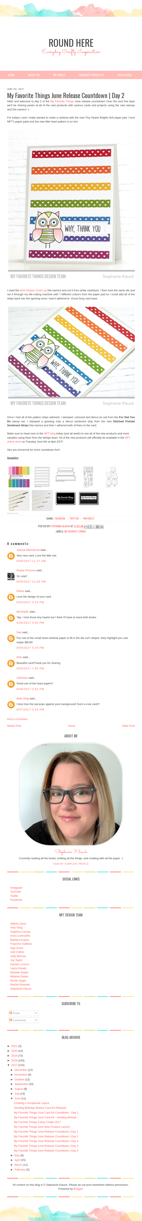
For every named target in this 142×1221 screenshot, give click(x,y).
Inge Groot (16, 948)
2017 (14, 1065)
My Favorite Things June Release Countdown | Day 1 (46, 1131)
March (18, 1164)
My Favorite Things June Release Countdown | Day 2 (46, 1136)
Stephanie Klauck (71, 853)
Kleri (19, 657)
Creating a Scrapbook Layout (31, 1103)
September (21, 1084)
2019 (14, 1055)
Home (11, 75)
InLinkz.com (12, 513)
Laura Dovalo (18, 968)
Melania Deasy (19, 976)
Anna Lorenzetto (20, 935)
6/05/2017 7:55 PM (30, 668)
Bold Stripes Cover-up (33, 290)
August (19, 1088)
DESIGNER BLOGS (80, 1217)
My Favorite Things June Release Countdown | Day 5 (46, 1150)
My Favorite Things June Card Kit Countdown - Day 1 (46, 1112)
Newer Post (14, 725)
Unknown (22, 677)
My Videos (59, 75)
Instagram (16, 887)
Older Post (128, 725)
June (18, 1098)
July (17, 1093)
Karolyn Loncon (19, 964)
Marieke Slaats (19, 972)
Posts (14, 1013)
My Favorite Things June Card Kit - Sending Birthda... (46, 1117)
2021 (14, 1046)
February (20, 1169)
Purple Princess (26, 570)
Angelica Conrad (20, 931)
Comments (17, 1020)
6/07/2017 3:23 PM (30, 709)
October (19, 1079)
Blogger (78, 1188)
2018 (14, 1060)
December (21, 1069)
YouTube (15, 891)
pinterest (88, 518)
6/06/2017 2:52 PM (30, 689)
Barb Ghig (23, 698)
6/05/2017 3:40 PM (30, 622)
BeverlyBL (23, 611)
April (17, 1160)
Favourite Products (91, 75)
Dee (19, 632)
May (17, 1155)
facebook (60, 518)
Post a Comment (17, 719)
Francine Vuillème (21, 943)
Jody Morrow (18, 956)
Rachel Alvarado (20, 984)
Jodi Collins (17, 952)
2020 (14, 1050)
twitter (74, 518)
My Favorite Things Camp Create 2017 (37, 1122)
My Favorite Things (62, 101)
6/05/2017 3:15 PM (30, 602)
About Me (34, 75)
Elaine (20, 591)
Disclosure (124, 75)
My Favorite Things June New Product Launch (42, 1126)
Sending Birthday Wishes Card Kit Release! (40, 1107)
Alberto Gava (18, 923)
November (21, 1074)
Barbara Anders (19, 939)
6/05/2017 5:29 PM (30, 647)
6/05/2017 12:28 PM (31, 581)
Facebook (16, 899)
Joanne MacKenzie (28, 549)
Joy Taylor (16, 960)
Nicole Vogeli (18, 980)
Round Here (71, 42)
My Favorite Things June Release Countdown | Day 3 (46, 1141)
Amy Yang (16, 927)
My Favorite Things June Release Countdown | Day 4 (46, 1145)
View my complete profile (71, 864)
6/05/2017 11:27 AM (31, 561)
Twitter (14, 895)
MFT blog (50, 433)
